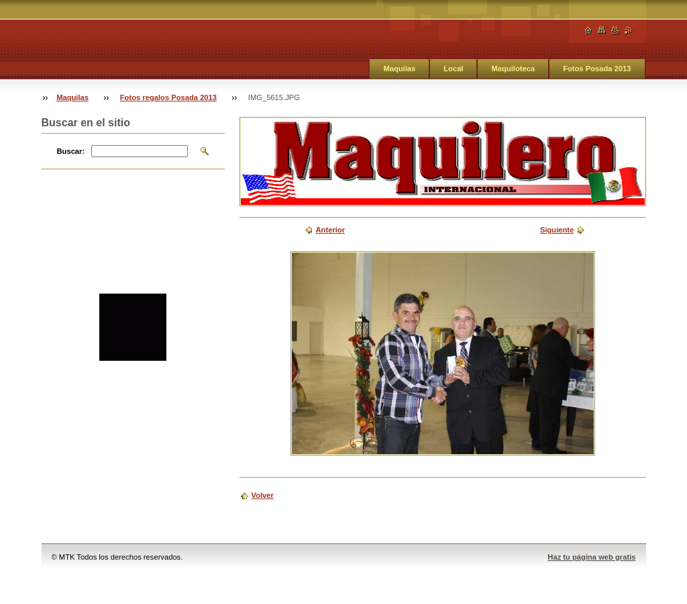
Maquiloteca (513, 68)
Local (453, 68)
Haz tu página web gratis (591, 557)
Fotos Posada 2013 (597, 68)
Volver (263, 495)
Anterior (331, 230)
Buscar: (71, 151)
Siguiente (557, 230)
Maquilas (399, 68)
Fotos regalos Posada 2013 (168, 97)
